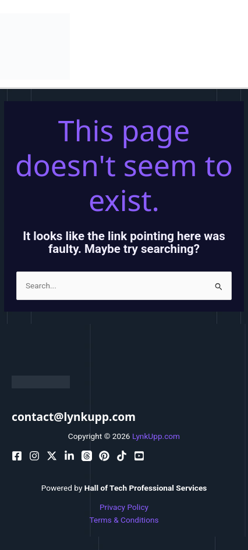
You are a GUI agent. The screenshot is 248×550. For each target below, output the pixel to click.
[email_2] (121, 456)
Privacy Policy (124, 507)
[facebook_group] (139, 456)
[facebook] (17, 456)
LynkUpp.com (156, 436)
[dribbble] (87, 456)
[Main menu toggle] (237, 46)
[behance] (52, 456)
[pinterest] (34, 456)
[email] (104, 456)
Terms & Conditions (123, 519)
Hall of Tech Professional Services (145, 487)
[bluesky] (69, 456)
